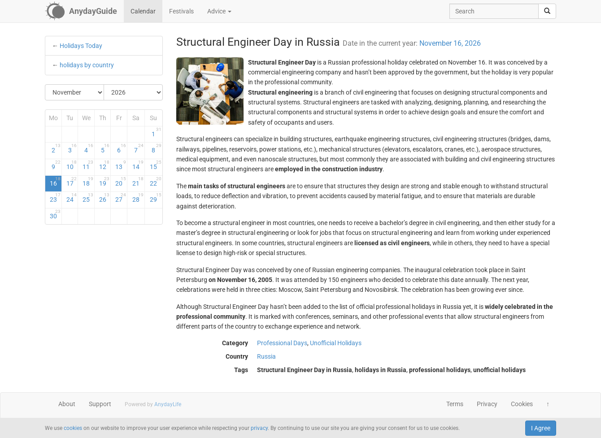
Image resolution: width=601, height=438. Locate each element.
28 (138, 197)
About (66, 404)
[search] (547, 11)
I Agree (540, 428)
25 (88, 197)
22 (155, 181)
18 (88, 181)
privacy (259, 428)
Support (100, 404)
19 (104, 181)
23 (55, 197)
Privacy (487, 404)
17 (71, 181)
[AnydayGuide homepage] (81, 11)
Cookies (522, 404)
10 (71, 165)
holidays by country (87, 65)
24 (71, 197)
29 (155, 197)
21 (138, 181)
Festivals (181, 11)
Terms (454, 404)
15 (155, 165)
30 (55, 214)
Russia (266, 356)
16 (55, 181)
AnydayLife (167, 404)
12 (104, 165)
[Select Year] (133, 92)
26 (104, 197)
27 (120, 197)
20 (120, 181)
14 (138, 165)
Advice (219, 11)
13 (120, 165)
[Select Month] (74, 92)
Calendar (143, 11)
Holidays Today (81, 45)
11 (88, 165)
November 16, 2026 (450, 43)
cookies (73, 428)
